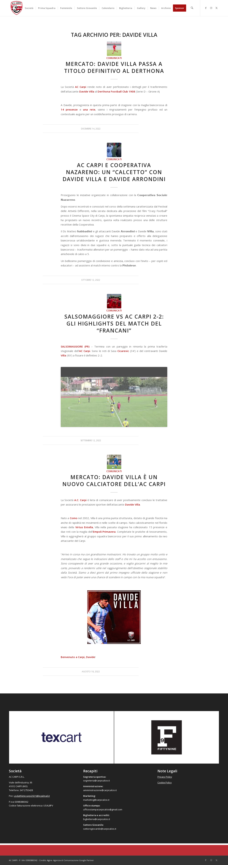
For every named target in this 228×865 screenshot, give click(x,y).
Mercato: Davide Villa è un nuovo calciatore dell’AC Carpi (114, 480)
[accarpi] (16, 8)
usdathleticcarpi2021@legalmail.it (32, 796)
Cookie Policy (164, 782)
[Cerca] (192, 8)
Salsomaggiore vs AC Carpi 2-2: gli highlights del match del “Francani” (114, 323)
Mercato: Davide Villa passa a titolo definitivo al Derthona (114, 67)
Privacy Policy (164, 776)
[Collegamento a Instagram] (211, 8)
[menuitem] (29, 8)
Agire (49, 860)
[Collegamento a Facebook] (205, 8)
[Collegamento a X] (216, 8)
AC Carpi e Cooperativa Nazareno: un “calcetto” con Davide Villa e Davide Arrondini (114, 172)
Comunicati (114, 58)
